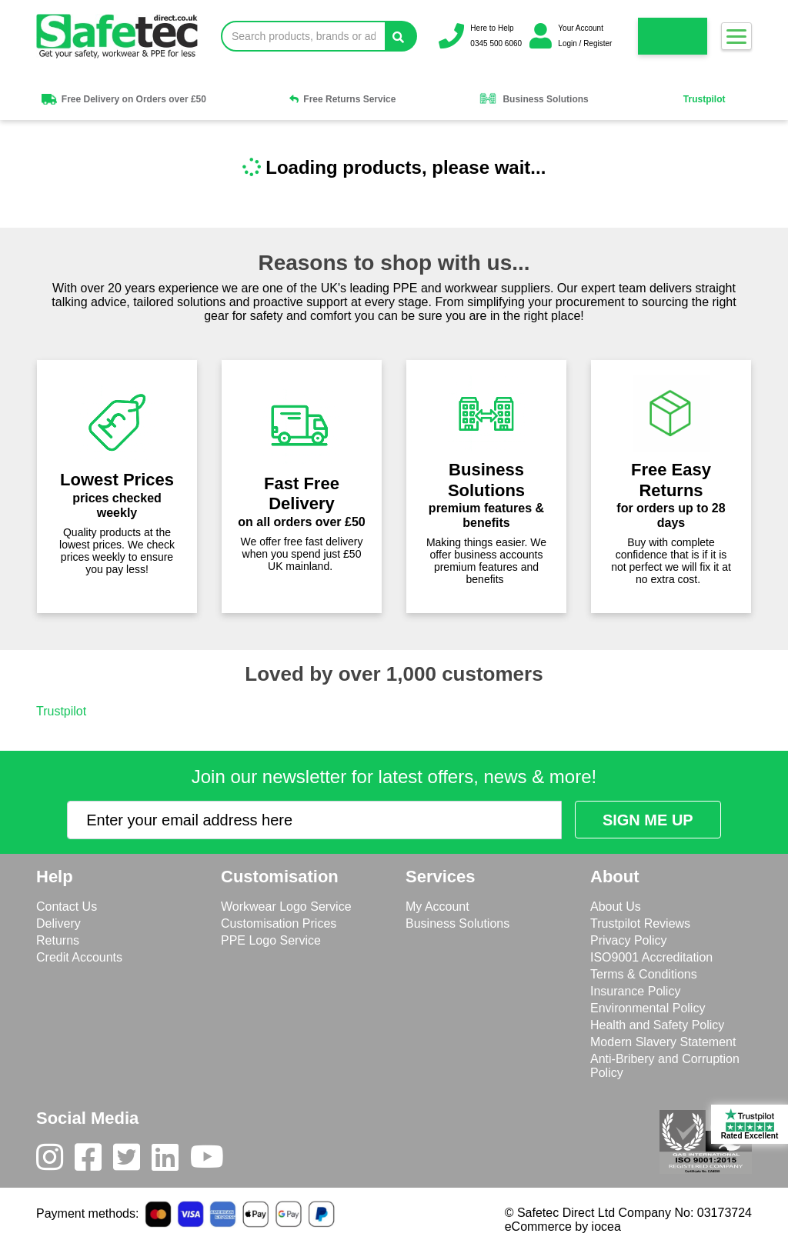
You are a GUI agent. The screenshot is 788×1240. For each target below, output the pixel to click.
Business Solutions (533, 99)
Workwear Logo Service (286, 906)
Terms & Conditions (643, 974)
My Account (437, 906)
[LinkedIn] (171, 1161)
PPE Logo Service (271, 940)
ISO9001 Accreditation (651, 957)
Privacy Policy (628, 940)
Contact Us (66, 906)
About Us (615, 906)
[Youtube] (212, 1161)
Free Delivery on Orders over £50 (123, 99)
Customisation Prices (278, 923)
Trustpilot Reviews (640, 923)
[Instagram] (55, 1161)
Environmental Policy (647, 1008)
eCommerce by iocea (563, 1226)
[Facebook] (94, 1161)
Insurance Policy (635, 991)
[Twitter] (132, 1161)
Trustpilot (704, 99)
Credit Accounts (79, 957)
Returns (57, 940)
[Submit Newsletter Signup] (648, 819)
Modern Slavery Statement (663, 1041)
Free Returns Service (342, 99)
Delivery (58, 923)
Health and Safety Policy (657, 1025)
